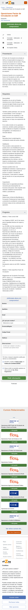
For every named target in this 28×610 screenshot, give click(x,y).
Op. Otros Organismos (14, 532)
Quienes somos (7, 544)
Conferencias (19, 551)
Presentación (7, 54)
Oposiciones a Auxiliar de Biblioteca (10, 520)
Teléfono (4, 338)
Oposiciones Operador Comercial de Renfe (12, 473)
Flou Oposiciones (5, 20)
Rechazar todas (14, 602)
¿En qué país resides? (8, 320)
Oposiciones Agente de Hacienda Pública (12, 485)
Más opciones (14, 607)
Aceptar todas (14, 597)
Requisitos (6, 94)
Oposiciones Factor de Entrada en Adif (11, 439)
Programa (5, 212)
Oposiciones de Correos (7, 508)
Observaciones (6, 343)
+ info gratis (14, 430)
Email (3, 315)
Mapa (4, 541)
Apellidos (4, 309)
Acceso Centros (7, 556)
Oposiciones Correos (6, 462)
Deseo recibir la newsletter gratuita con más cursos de (14, 370)
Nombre (4, 303)
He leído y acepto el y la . (14, 362)
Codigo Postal (6, 332)
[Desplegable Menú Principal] (3, 3)
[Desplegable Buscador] (25, 2)
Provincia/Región (7, 326)
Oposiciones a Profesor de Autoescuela (11, 450)
